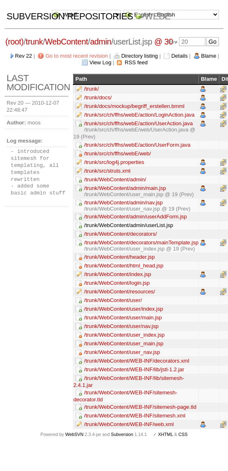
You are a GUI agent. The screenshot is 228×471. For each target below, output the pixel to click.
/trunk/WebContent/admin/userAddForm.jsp (135, 216)
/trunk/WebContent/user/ (113, 300)
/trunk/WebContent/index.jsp (117, 274)
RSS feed (136, 62)
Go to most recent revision (76, 56)
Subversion (122, 434)
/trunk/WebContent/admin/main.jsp (125, 188)
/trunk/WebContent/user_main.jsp (123, 343)
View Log (100, 62)
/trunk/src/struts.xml (107, 171)
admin (100, 41)
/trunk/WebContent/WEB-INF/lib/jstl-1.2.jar (134, 369)
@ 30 (163, 41)
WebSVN (74, 434)
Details (179, 56)
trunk (34, 41)
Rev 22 (23, 56)
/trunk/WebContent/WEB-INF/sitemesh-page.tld (140, 407)
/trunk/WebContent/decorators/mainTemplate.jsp (141, 242)
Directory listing (139, 56)
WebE (157, 16)
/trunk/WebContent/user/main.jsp (123, 317)
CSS (183, 434)
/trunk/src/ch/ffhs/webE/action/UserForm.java (137, 145)
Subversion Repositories (70, 16)
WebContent (66, 41)
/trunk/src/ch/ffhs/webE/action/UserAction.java (138, 123)
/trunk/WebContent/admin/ (115, 179)
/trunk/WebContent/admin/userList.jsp (128, 225)
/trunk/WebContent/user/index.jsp (123, 309)
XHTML (165, 434)
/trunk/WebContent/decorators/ (120, 234)
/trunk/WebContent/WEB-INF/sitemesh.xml (134, 415)
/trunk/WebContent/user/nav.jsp (121, 326)
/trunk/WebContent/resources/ (119, 291)
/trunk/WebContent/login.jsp (116, 283)
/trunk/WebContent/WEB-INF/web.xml (129, 424)
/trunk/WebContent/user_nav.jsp (122, 352)
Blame (208, 56)
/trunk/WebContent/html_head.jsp (123, 265)
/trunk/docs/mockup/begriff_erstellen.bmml (134, 106)
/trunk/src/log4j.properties (114, 162)
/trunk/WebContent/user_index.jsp (124, 335)
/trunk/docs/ (98, 97)
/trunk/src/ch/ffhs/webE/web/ (117, 153)
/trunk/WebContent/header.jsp (119, 257)
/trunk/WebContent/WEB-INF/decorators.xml (136, 361)
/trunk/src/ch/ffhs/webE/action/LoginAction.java (139, 115)
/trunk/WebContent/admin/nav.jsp (123, 202)
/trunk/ (91, 89)
